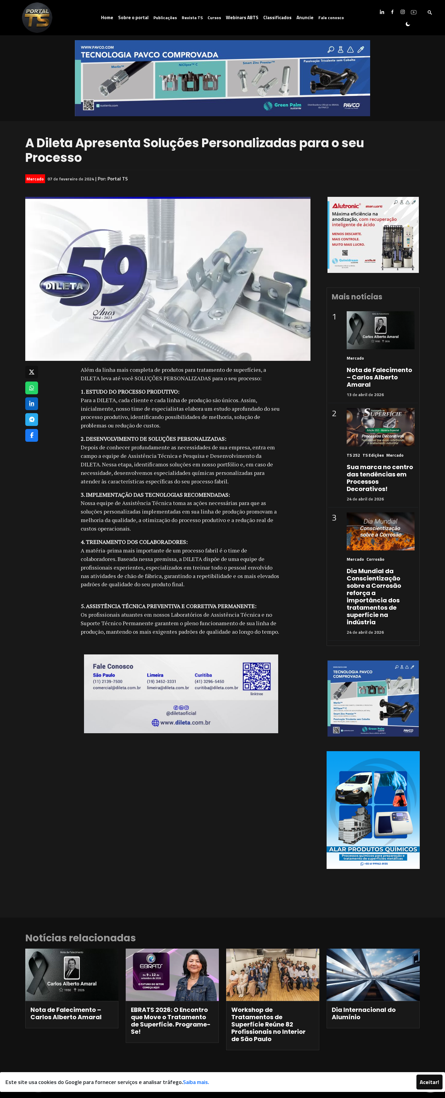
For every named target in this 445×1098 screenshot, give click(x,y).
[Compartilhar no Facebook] (31, 435)
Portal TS (117, 178)
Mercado (35, 179)
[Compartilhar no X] (31, 372)
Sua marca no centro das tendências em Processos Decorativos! (380, 478)
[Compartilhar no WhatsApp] (31, 388)
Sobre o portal (133, 17)
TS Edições (373, 455)
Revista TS (192, 17)
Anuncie (305, 17)
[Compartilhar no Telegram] (31, 419)
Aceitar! (429, 1082)
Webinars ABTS (242, 17)
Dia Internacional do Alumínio (364, 1013)
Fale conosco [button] (331, 17)
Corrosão (375, 559)
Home (107, 17)
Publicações (165, 17)
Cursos (214, 17)
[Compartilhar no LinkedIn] (31, 403)
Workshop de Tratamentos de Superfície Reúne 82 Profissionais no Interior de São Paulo (268, 1024)
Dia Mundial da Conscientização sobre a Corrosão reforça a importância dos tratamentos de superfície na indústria (374, 596)
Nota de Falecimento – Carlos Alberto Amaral (379, 377)
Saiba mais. (196, 1082)
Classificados (277, 17)
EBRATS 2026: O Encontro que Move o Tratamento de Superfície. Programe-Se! (171, 1021)
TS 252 (353, 455)
